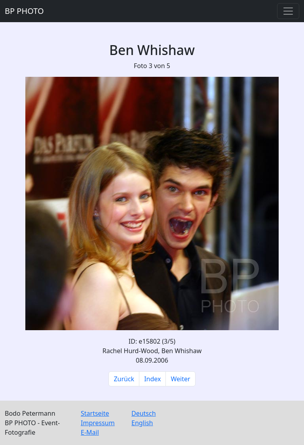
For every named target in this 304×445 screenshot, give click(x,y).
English (142, 422)
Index (152, 379)
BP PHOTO (24, 11)
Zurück (124, 379)
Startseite (95, 413)
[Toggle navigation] (288, 11)
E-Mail (90, 432)
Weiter (180, 379)
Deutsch (143, 413)
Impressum (98, 422)
